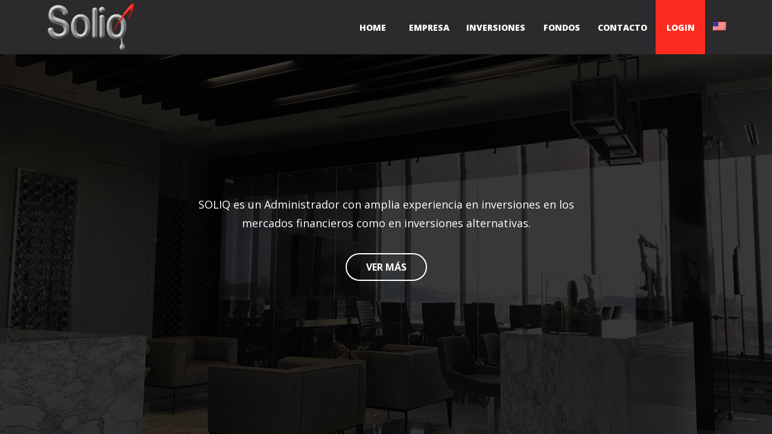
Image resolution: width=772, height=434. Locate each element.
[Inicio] (90, 27)
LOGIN (680, 27)
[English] (719, 27)
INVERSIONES (495, 27)
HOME (372, 27)
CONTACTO (622, 27)
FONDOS (561, 27)
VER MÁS (386, 267)
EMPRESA (429, 27)
